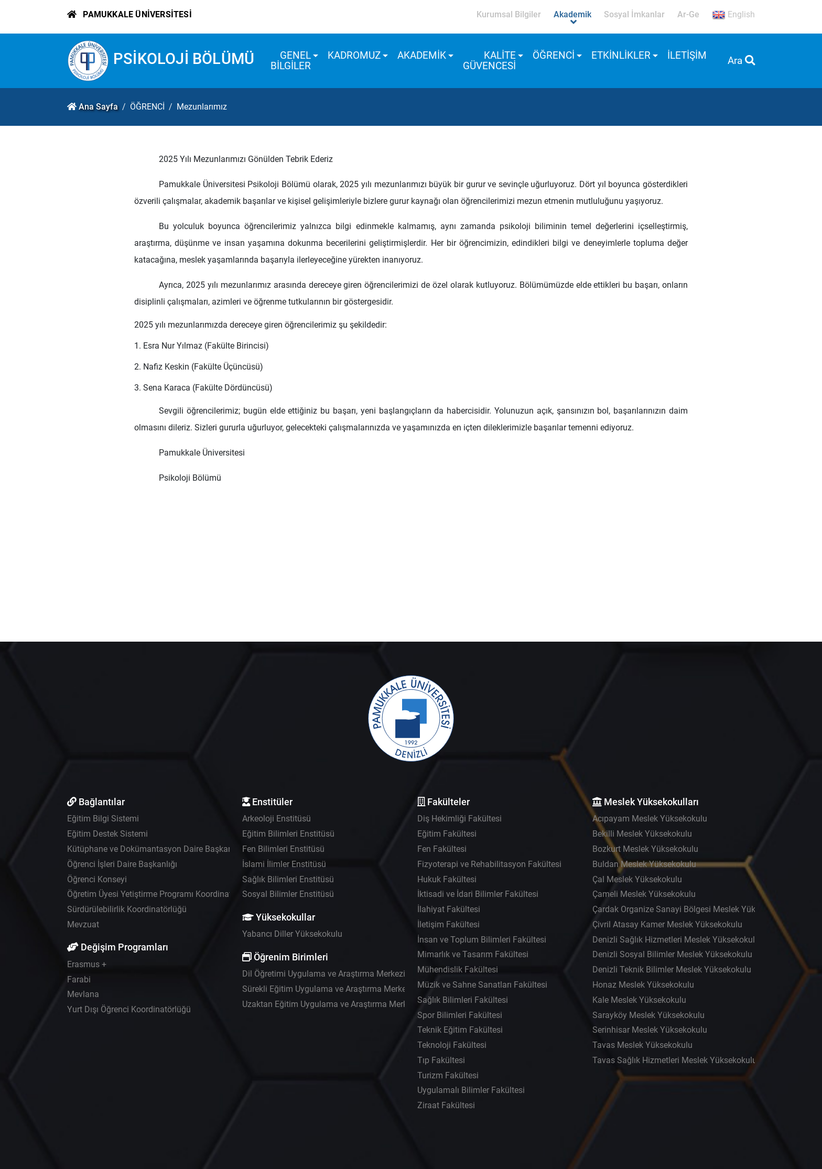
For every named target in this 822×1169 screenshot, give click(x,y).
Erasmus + (86, 964)
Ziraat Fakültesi (446, 1105)
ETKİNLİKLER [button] (621, 55)
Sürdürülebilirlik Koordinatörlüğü (127, 909)
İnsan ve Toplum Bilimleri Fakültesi (481, 940)
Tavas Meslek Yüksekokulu (642, 1045)
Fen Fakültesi (442, 849)
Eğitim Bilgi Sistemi (103, 819)
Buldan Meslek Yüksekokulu (644, 864)
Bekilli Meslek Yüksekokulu (642, 834)
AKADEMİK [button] (421, 55)
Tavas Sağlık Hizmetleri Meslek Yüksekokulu (674, 1060)
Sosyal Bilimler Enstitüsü (288, 894)
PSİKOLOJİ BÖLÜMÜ (183, 59)
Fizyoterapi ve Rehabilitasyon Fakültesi (489, 864)
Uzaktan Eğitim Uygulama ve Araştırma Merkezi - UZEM (344, 1004)
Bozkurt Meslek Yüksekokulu (645, 849)
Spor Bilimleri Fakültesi (459, 1015)
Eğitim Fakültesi (447, 834)
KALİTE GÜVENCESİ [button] (489, 60)
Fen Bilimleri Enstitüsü (283, 849)
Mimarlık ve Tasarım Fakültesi (472, 954)
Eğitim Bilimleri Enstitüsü (288, 834)
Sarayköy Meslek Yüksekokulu (648, 1015)
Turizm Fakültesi (448, 1075)
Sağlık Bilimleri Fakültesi (462, 1000)
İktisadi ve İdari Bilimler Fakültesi (477, 894)
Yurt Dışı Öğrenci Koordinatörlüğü (129, 1009)
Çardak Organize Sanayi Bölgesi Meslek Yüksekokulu (690, 909)
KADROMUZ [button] (354, 55)
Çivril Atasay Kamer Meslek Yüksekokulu (667, 924)
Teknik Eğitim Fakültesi (460, 1030)
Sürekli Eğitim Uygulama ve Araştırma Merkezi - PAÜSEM (346, 989)
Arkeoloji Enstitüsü (276, 819)
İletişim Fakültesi (448, 924)
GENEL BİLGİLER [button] (291, 60)
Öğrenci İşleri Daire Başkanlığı (122, 864)
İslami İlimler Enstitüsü (284, 864)
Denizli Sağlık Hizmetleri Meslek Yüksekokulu (676, 940)
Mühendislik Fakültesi (457, 970)
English (733, 14)
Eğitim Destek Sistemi (107, 834)
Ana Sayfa (98, 107)
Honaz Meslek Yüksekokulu (643, 985)
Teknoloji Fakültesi (451, 1045)
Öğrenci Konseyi (97, 879)
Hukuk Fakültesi (447, 879)
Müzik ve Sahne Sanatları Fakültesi (482, 985)
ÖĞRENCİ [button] (554, 55)
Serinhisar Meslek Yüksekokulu (649, 1030)
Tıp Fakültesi (441, 1060)
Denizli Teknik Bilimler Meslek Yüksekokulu (671, 970)
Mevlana (83, 994)
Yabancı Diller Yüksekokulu (292, 934)
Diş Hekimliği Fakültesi (459, 819)
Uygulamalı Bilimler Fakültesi (471, 1090)
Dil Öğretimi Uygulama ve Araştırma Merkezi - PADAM (341, 974)
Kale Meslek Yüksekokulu (639, 1000)
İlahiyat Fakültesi (448, 909)
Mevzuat (83, 924)
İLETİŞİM (687, 55)
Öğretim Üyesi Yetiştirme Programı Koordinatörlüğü (161, 894)
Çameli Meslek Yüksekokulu (644, 894)
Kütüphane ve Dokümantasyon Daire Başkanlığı (155, 849)
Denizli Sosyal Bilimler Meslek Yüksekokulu (672, 954)
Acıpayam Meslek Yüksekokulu (649, 819)
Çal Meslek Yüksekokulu (637, 879)
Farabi (79, 979)
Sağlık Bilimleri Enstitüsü (288, 879)
